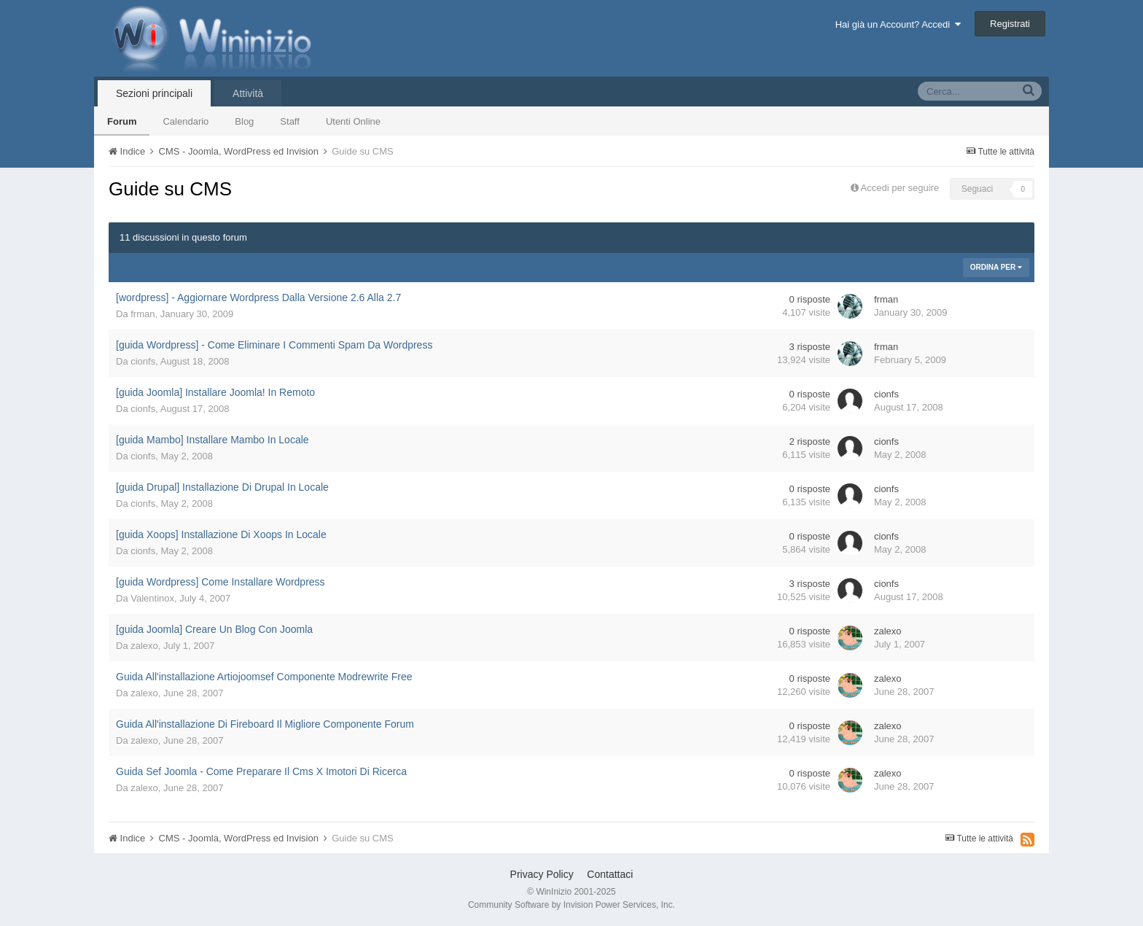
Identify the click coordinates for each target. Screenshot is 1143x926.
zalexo (144, 645)
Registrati (1010, 23)
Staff (290, 121)
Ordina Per (996, 267)
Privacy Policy (542, 874)
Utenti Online (353, 121)
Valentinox (152, 598)
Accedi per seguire (901, 187)
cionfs (142, 361)
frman (142, 313)
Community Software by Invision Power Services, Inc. (571, 905)
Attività (248, 93)
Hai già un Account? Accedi (898, 24)
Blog (244, 121)
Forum (121, 121)
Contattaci (610, 874)
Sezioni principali (154, 93)
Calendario (185, 121)
